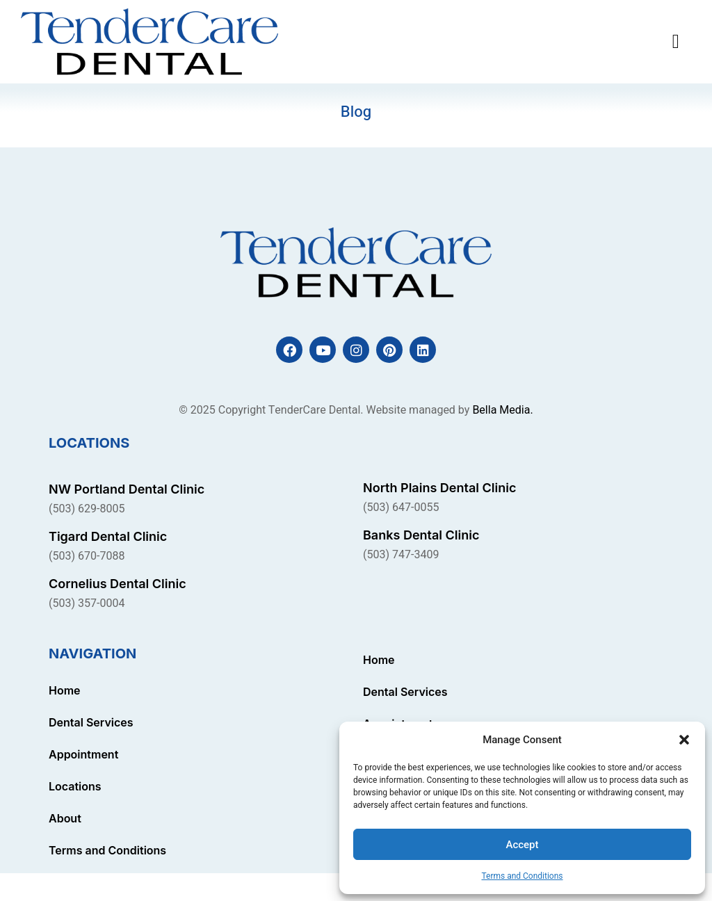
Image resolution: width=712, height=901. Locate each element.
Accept (521, 844)
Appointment (83, 754)
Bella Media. (502, 410)
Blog (356, 112)
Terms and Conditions (522, 876)
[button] (684, 740)
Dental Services (91, 722)
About (65, 818)
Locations (75, 786)
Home (65, 690)
